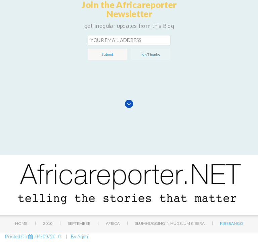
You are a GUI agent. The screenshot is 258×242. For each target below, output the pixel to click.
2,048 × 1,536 (50, 219)
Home (21, 161)
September (79, 161)
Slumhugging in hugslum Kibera (170, 161)
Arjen (82, 174)
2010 (47, 161)
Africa (113, 161)
